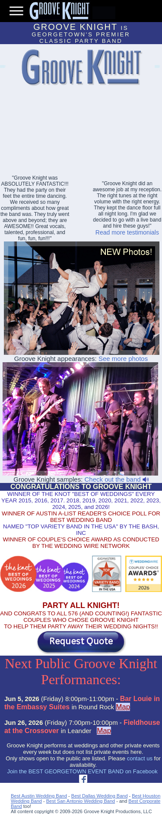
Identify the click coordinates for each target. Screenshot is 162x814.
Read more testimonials (127, 232)
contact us (139, 758)
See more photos (123, 358)
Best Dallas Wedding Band (99, 795)
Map (123, 707)
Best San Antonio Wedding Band (80, 801)
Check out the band (116, 479)
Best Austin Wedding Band (39, 795)
